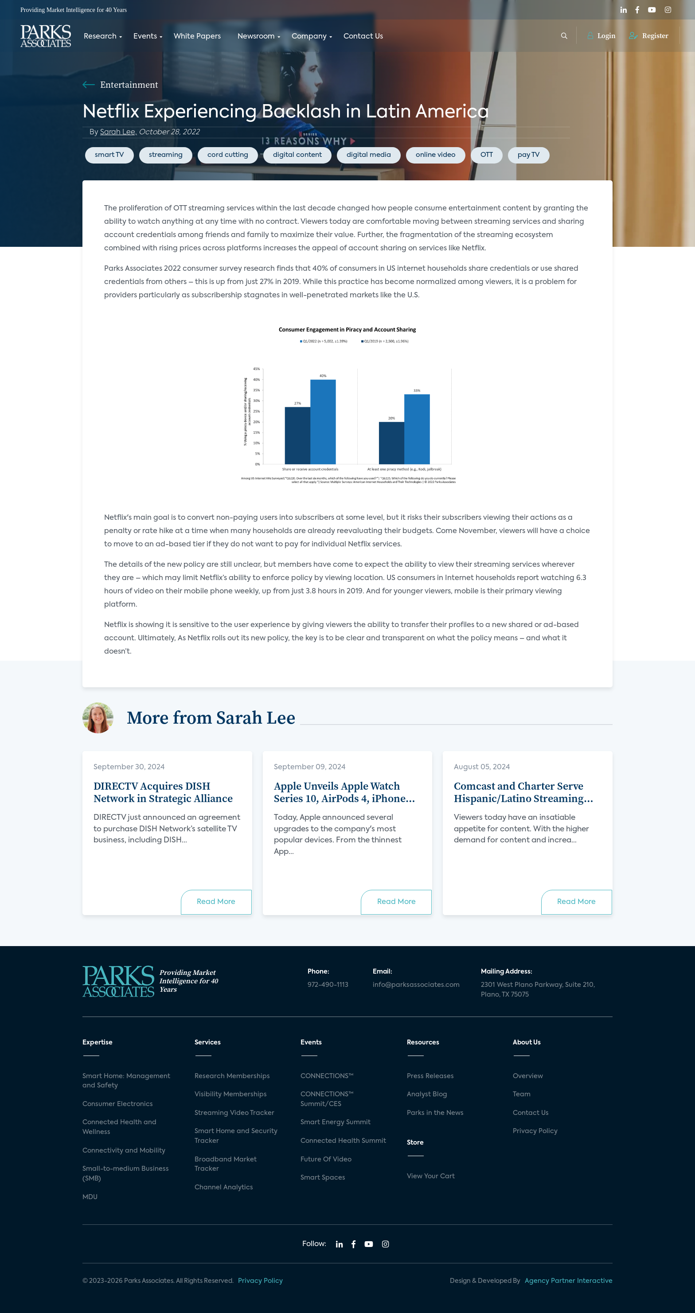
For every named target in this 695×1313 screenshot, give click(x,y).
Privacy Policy (535, 1131)
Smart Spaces (323, 1178)
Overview (528, 1076)
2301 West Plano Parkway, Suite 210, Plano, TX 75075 (538, 990)
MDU (90, 1197)
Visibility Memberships (231, 1094)
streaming (166, 155)
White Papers (197, 36)
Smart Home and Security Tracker (236, 1136)
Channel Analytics (224, 1187)
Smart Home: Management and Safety (126, 1081)
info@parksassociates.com (416, 985)
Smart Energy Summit (336, 1122)
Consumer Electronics (117, 1104)
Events (145, 36)
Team (522, 1094)
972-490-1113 (328, 985)
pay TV (529, 155)
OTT (486, 155)
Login (602, 35)
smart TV (109, 155)
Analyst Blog (427, 1094)
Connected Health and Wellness (119, 1127)
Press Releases (430, 1076)
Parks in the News (435, 1113)
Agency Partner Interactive (569, 1281)
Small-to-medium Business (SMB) (125, 1174)
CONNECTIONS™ (327, 1076)
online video (436, 155)
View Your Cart (431, 1176)
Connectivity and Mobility (123, 1151)
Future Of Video (326, 1160)
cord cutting (227, 155)
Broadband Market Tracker (226, 1165)
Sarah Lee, (118, 132)
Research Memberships (232, 1076)
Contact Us (363, 36)
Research (100, 36)
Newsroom (256, 36)
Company (309, 36)
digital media (369, 155)
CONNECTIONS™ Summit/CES (327, 1099)
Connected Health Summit (343, 1141)
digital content (297, 155)
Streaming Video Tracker (234, 1113)
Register (648, 35)
